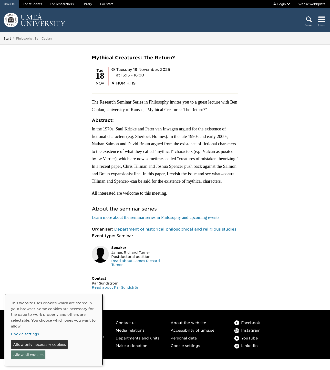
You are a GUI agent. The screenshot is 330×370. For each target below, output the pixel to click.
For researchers (62, 4)
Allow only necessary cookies (39, 344)
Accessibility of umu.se (192, 330)
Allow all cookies (28, 354)
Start (7, 38)
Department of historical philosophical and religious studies (175, 228)
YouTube (246, 338)
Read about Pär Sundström (116, 287)
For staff (106, 4)
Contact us (126, 322)
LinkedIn (246, 345)
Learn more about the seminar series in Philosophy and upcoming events (155, 217)
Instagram (247, 330)
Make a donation (131, 345)
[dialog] (54, 329)
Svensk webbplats (311, 4)
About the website (188, 322)
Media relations (130, 330)
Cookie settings (185, 345)
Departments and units (137, 338)
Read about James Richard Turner (135, 262)
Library (87, 4)
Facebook (247, 322)
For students (32, 4)
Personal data (184, 338)
